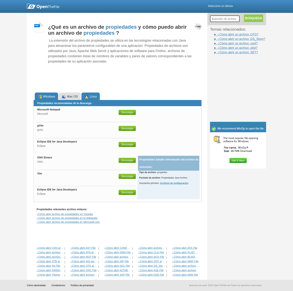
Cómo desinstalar (36, 285)
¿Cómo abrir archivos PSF (50, 252)
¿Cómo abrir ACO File (151, 256)
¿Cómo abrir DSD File (151, 274)
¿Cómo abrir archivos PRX (118, 256)
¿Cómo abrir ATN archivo (84, 252)
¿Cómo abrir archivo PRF (185, 265)
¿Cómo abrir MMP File (185, 261)
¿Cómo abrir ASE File (151, 270)
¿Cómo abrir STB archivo (50, 261)
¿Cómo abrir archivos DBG (151, 247)
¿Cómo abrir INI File (48, 265)
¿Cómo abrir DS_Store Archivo (151, 265)
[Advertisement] (232, 63)
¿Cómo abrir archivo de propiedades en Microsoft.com (68, 221)
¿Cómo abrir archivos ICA (50, 256)
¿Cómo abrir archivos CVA (185, 270)
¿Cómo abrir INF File (116, 261)
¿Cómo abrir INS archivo (84, 261)
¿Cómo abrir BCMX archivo (185, 256)
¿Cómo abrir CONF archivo (118, 247)
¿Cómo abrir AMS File (185, 274)
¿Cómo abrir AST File (82, 247)
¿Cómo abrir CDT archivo (151, 261)
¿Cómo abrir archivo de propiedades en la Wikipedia (67, 218)
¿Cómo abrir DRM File (117, 252)
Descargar (127, 112)
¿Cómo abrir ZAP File (117, 274)
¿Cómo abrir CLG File (151, 252)
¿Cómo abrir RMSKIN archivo (50, 270)
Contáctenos (58, 285)
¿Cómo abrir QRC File (83, 270)
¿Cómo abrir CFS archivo (84, 265)
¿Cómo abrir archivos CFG (84, 274)
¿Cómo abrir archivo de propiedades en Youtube (65, 214)
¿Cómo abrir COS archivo (50, 247)
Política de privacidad (82, 285)
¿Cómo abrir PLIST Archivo (185, 252)
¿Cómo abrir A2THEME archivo (118, 270)
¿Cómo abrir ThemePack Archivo (50, 274)
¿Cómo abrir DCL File (117, 265)
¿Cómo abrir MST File (83, 256)
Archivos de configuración (174, 183)
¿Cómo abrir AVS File (184, 247)
